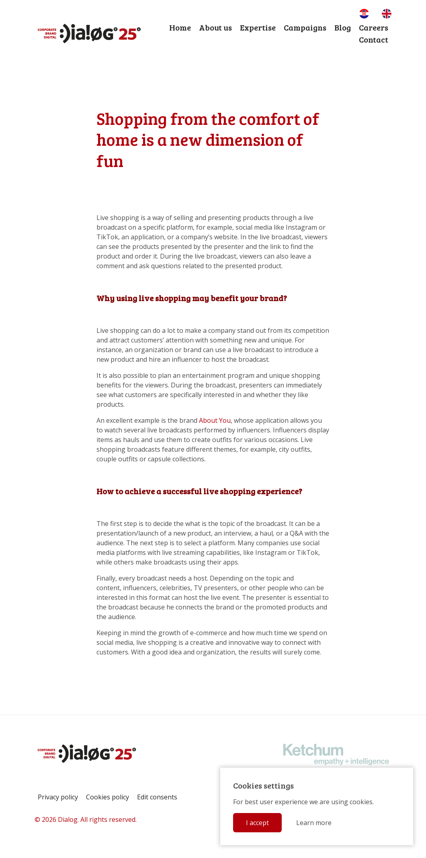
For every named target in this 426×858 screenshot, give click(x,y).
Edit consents (157, 797)
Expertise (258, 27)
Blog (342, 27)
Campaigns (305, 27)
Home (180, 27)
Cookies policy (107, 797)
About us (215, 27)
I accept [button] (257, 822)
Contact (373, 39)
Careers (373, 27)
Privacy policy (58, 797)
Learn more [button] (314, 822)
